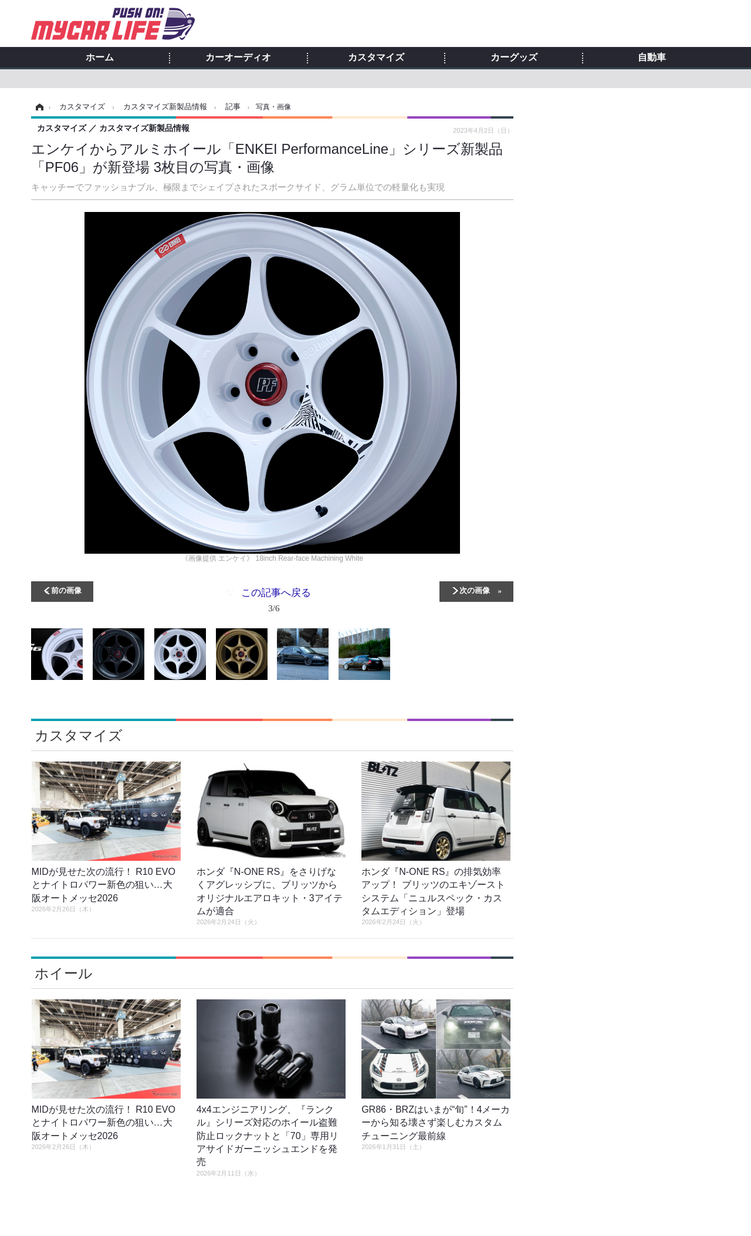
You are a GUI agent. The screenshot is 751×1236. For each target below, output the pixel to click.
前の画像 (66, 590)
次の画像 (474, 590)
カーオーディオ (238, 57)
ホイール (64, 973)
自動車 (652, 57)
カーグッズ (513, 57)
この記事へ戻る (276, 602)
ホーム (100, 57)
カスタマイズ (376, 57)
